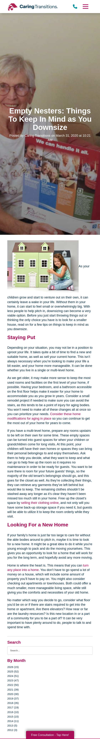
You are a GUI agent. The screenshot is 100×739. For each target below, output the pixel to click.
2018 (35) (13, 702)
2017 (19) (13, 707)
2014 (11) (13, 721)
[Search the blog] (50, 650)
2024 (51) (13, 675)
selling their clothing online (40, 503)
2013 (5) (12, 725)
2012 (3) (12, 729)
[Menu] (85, 6)
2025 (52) (13, 671)
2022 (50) (13, 684)
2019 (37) (13, 698)
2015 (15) (13, 716)
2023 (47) (13, 680)
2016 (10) (13, 712)
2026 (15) (13, 666)
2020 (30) (13, 694)
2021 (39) (13, 689)
